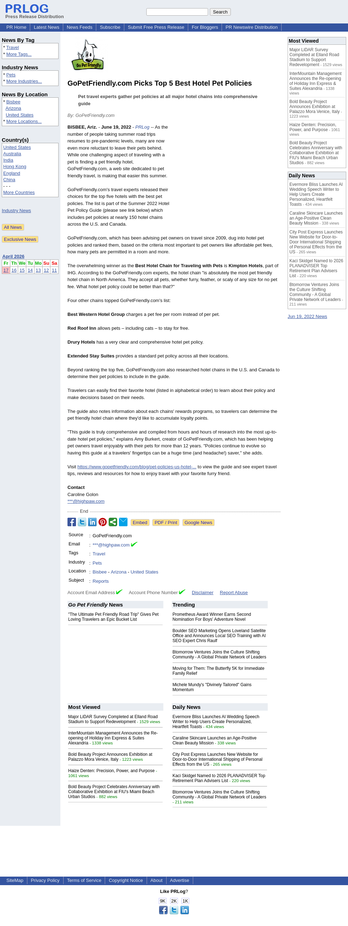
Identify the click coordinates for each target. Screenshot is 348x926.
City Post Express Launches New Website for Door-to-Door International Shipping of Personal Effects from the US (217, 759)
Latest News (46, 27)
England (11, 173)
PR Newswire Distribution (251, 27)
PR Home (16, 27)
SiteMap (14, 880)
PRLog (142, 127)
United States (19, 115)
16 (13, 270)
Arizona (13, 108)
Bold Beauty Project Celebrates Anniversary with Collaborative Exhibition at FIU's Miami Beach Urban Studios (113, 791)
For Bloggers (205, 27)
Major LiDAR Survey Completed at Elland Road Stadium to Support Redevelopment (113, 719)
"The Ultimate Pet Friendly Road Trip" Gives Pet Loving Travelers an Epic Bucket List (113, 617)
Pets (11, 74)
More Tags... (19, 54)
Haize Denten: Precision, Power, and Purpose (111, 770)
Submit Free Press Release (156, 27)
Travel (12, 47)
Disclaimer (202, 592)
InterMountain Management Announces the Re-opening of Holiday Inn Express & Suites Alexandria (113, 738)
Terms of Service (84, 880)
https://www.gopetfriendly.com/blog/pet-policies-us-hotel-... (136, 466)
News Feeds (79, 27)
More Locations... (24, 121)
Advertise (179, 880)
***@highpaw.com (85, 501)
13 (38, 270)
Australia (12, 153)
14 (30, 270)
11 (54, 270)
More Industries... (24, 81)
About (157, 880)
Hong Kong (14, 166)
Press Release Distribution (34, 14)
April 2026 (13, 256)
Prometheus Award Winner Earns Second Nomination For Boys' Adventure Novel (212, 617)
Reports (101, 581)
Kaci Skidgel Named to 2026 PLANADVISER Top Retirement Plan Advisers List (219, 778)
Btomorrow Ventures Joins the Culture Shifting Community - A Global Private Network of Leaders (219, 654)
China (9, 179)
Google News (198, 522)
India (8, 160)
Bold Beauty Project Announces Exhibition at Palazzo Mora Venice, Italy (110, 757)
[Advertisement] (227, 175)
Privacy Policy (45, 880)
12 (46, 270)
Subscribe (110, 27)
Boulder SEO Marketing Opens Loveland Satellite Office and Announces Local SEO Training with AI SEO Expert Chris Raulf (219, 635)
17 (6, 270)
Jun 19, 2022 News (307, 316)
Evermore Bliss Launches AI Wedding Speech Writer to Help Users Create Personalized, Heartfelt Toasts (216, 721)
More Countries (19, 192)
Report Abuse (234, 592)
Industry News (16, 210)
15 (22, 270)
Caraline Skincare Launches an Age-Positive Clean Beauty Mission (316, 218)
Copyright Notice (126, 880)
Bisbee (13, 101)
